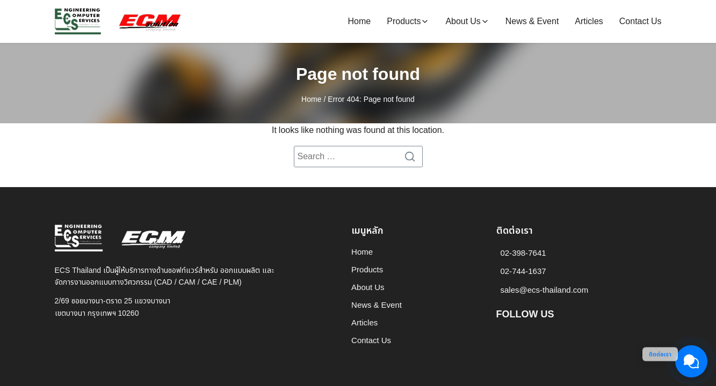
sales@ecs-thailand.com (545, 290)
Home (359, 21)
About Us (462, 21)
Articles (589, 21)
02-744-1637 (523, 271)
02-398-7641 (523, 253)
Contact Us (640, 21)
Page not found (358, 74)
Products (404, 21)
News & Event (532, 21)
